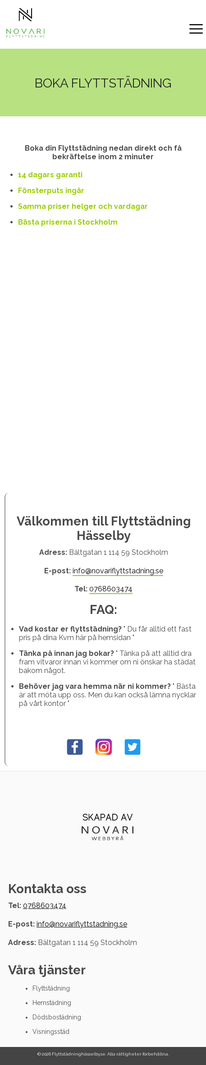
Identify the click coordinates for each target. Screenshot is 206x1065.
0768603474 (111, 589)
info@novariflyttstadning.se (118, 571)
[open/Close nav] (196, 30)
